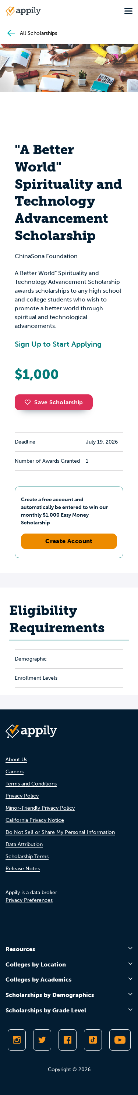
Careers (15, 772)
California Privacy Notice (35, 820)
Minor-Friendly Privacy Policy (40, 808)
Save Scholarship (54, 402)
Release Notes (23, 868)
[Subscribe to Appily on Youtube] (120, 1040)
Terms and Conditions (31, 784)
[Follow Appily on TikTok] (93, 1040)
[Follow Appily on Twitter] (42, 1040)
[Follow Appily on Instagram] (17, 1040)
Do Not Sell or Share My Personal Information (60, 832)
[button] (29, 402)
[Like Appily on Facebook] (68, 1040)
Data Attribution (24, 844)
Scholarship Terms (27, 856)
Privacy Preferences (29, 900)
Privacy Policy (22, 796)
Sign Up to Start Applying (58, 344)
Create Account (69, 541)
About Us (16, 759)
